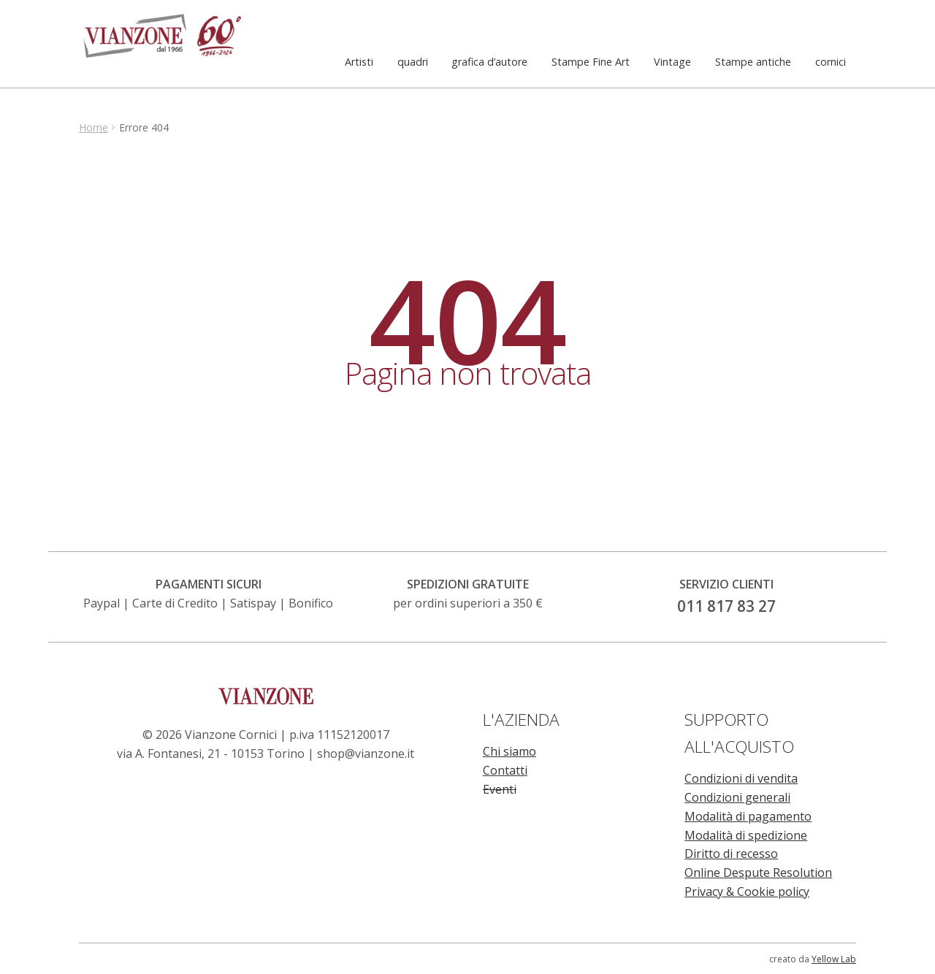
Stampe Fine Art (591, 62)
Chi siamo (509, 751)
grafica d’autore (489, 62)
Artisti (359, 62)
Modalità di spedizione (745, 835)
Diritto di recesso (731, 853)
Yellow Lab (834, 959)
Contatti (505, 770)
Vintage (672, 62)
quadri (412, 62)
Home (93, 127)
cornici (830, 62)
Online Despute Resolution (758, 872)
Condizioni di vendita (741, 778)
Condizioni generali (737, 797)
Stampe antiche (753, 62)
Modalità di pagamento (748, 816)
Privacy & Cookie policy (746, 891)
